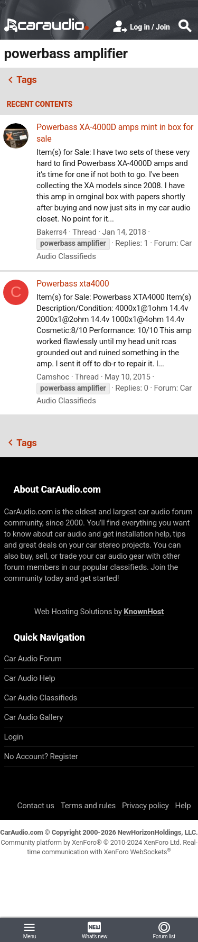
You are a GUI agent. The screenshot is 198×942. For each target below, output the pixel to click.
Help (183, 805)
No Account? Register (41, 756)
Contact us (35, 805)
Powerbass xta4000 (72, 284)
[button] (29, 930)
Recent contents (40, 104)
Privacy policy (145, 805)
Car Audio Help (29, 678)
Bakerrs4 (51, 232)
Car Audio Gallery (33, 717)
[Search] (184, 27)
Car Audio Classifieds (41, 698)
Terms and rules (88, 805)
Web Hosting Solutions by (99, 611)
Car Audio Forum (33, 658)
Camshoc (52, 377)
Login (13, 737)
